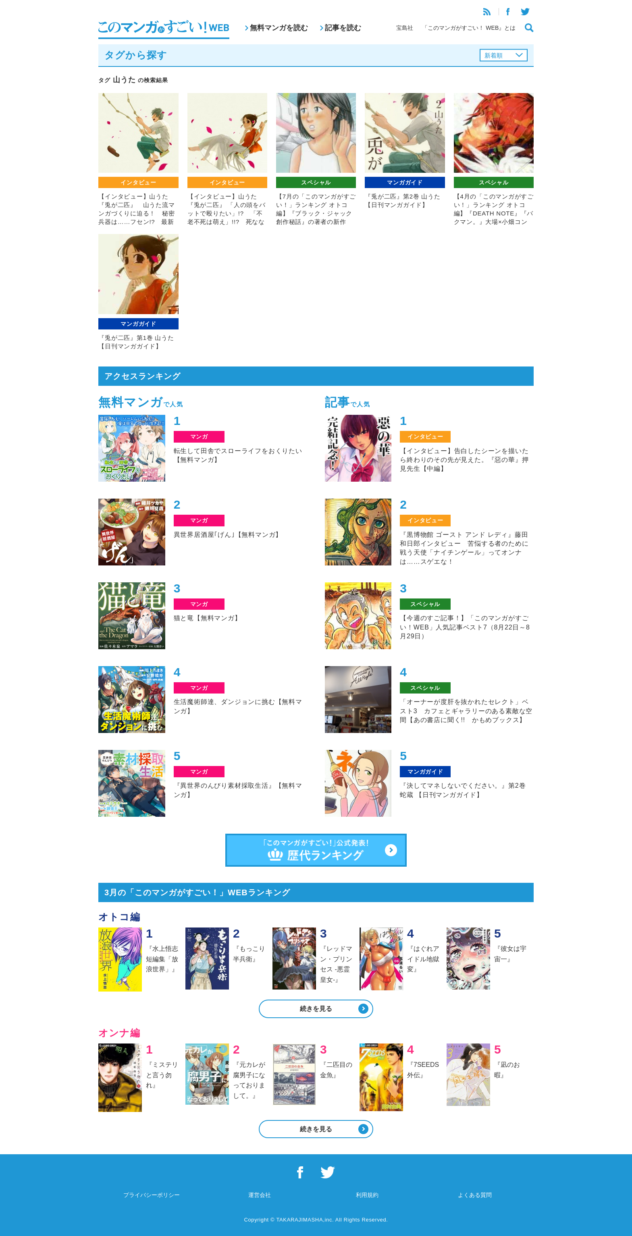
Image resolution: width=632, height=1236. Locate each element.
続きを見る (316, 1008)
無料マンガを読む (279, 28)
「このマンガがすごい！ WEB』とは (469, 28)
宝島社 (404, 28)
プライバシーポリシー (151, 1195)
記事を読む (343, 28)
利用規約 (367, 1195)
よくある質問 (475, 1195)
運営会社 (259, 1195)
